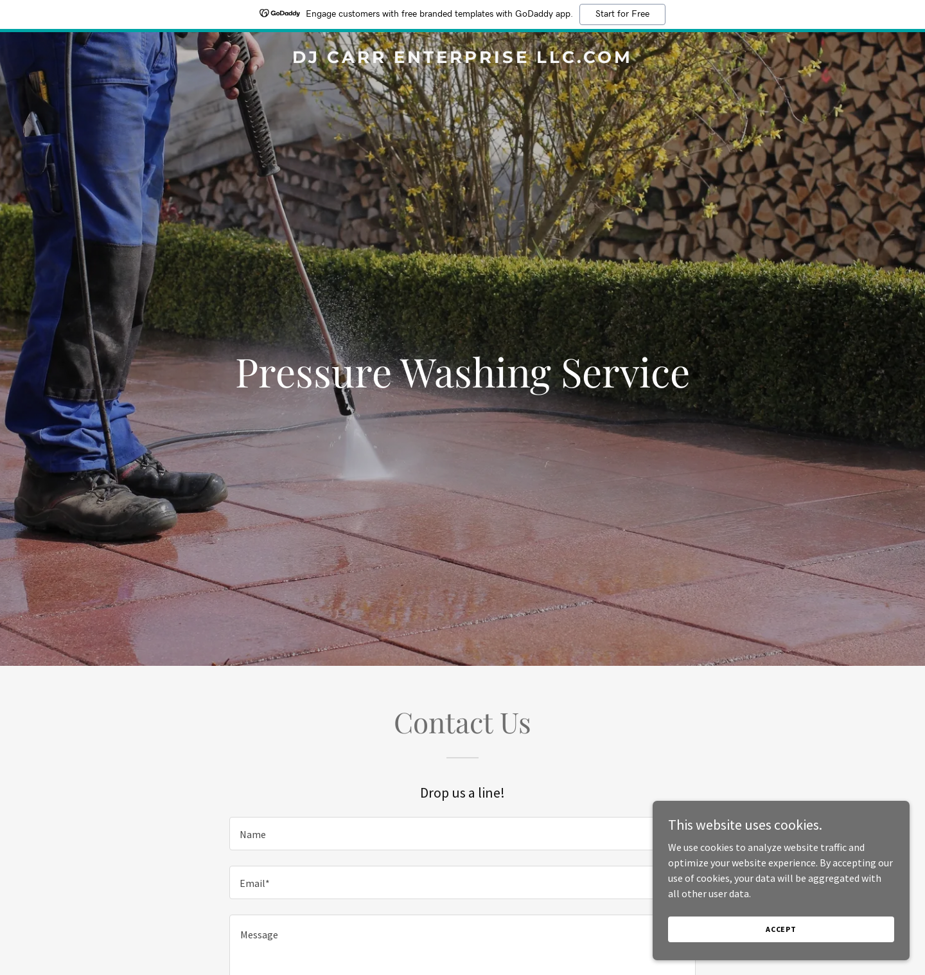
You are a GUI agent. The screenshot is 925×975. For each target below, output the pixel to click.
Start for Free (622, 14)
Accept (781, 929)
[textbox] (462, 833)
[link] (462, 59)
